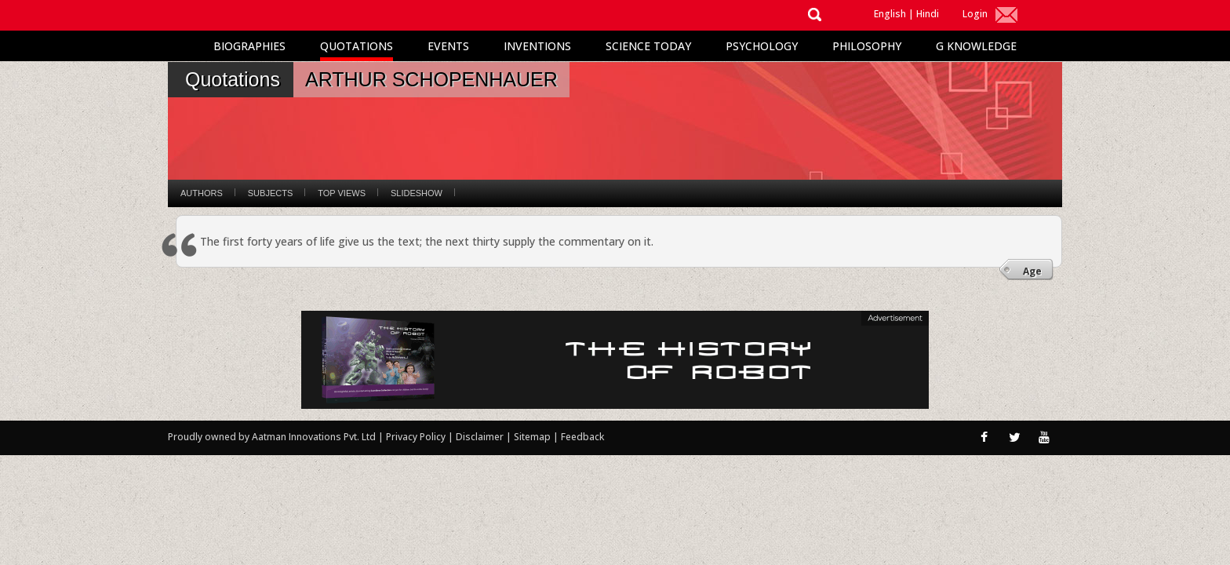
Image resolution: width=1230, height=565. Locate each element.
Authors (201, 193)
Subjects (270, 193)
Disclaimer (480, 436)
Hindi (927, 13)
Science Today (648, 45)
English (890, 13)
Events (448, 45)
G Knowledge (976, 45)
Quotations (356, 45)
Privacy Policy (417, 436)
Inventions (537, 45)
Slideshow (416, 193)
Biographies (249, 45)
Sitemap (533, 436)
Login (975, 13)
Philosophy (866, 45)
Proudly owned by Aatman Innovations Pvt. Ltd (272, 436)
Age (1032, 271)
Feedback (582, 436)
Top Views (342, 193)
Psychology (762, 45)
